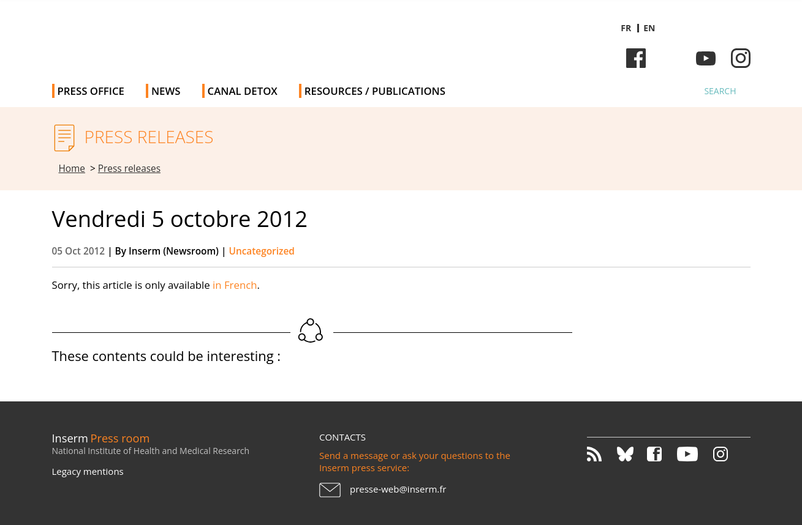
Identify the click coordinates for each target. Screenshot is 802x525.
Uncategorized (261, 251)
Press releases (129, 168)
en (649, 28)
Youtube (706, 58)
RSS (601, 454)
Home (72, 168)
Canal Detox (243, 91)
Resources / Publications (375, 91)
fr (626, 28)
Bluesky (671, 58)
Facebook (636, 58)
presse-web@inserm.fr (398, 489)
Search (720, 91)
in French (235, 285)
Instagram (741, 58)
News (166, 91)
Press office (91, 91)
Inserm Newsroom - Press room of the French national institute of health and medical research (225, 36)
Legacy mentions (88, 471)
